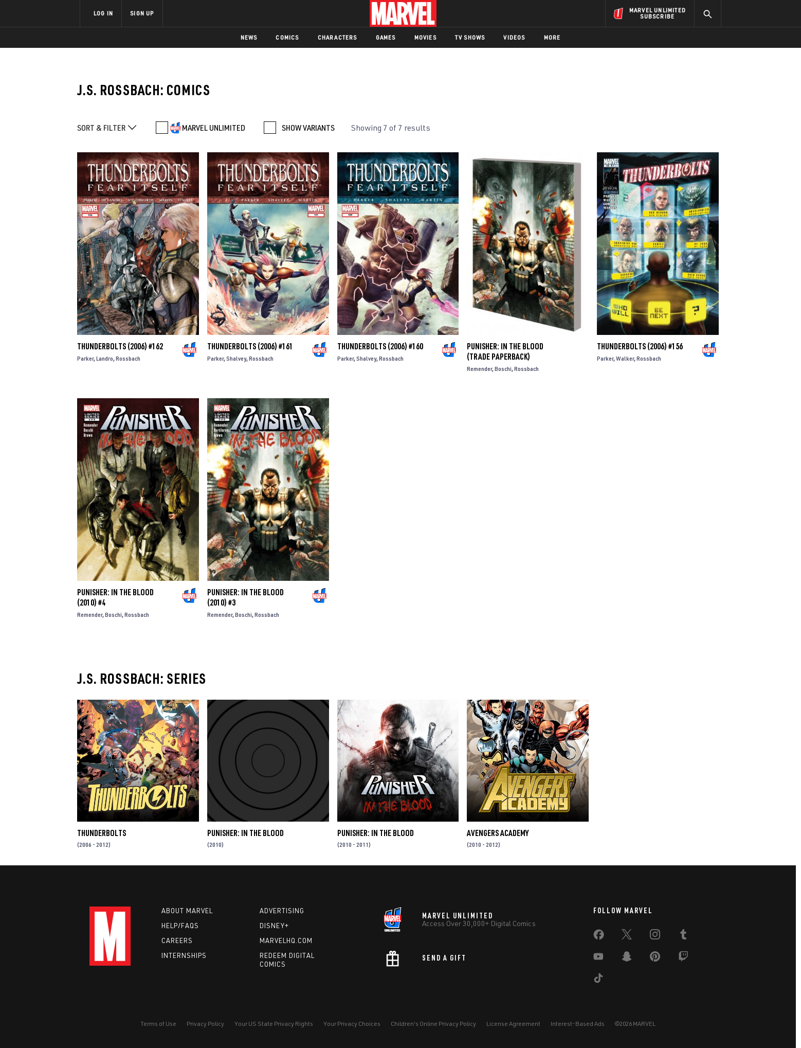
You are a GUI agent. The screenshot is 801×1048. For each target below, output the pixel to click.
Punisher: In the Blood (245, 833)
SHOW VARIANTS (308, 127)
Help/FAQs (180, 925)
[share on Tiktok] (598, 980)
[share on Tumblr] (683, 936)
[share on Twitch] (683, 958)
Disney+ (274, 925)
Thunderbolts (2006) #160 (380, 346)
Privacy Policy (205, 1023)
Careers (177, 940)
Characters (337, 37)
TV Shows (470, 37)
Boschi (503, 368)
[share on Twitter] (627, 936)
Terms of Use (158, 1023)
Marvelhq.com (286, 940)
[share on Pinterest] (655, 958)
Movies (425, 37)
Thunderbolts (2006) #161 (250, 346)
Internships (184, 955)
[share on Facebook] (598, 937)
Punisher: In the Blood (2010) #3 (245, 597)
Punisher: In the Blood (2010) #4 (115, 597)
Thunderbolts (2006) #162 (120, 346)
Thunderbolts (101, 833)
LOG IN (103, 13)
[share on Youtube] (598, 958)
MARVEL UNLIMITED (213, 127)
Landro (104, 358)
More (552, 37)
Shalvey (236, 358)
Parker (85, 358)
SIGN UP (142, 13)
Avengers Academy (498, 833)
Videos (514, 37)
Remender (479, 368)
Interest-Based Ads (578, 1023)
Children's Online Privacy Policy (433, 1023)
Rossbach (128, 358)
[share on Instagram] (655, 936)
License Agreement (513, 1023)
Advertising (282, 911)
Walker (625, 358)
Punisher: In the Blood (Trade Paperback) (505, 351)
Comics (287, 37)
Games (386, 37)
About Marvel (187, 911)
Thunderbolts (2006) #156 (640, 346)
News (249, 37)
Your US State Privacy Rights (273, 1023)
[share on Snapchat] (627, 958)
